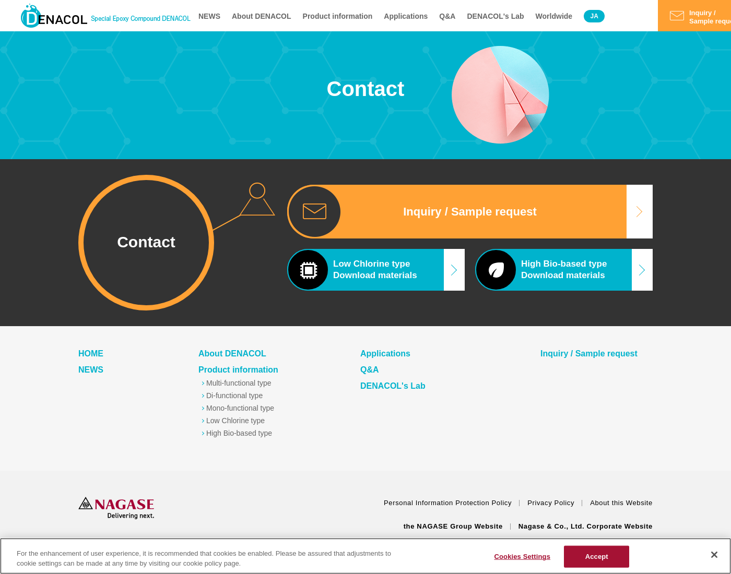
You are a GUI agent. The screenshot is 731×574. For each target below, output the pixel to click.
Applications (406, 16)
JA (594, 16)
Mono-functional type (240, 408)
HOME (90, 353)
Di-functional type (234, 395)
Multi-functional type (239, 383)
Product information (338, 16)
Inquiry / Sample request (470, 211)
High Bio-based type (239, 433)
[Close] (714, 554)
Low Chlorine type (235, 420)
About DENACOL (261, 16)
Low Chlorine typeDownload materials (352, 270)
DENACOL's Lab (495, 16)
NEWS (209, 16)
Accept (596, 556)
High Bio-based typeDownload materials (541, 270)
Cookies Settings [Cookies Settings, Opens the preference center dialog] (522, 556)
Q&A (447, 16)
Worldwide (554, 16)
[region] (365, 556)
